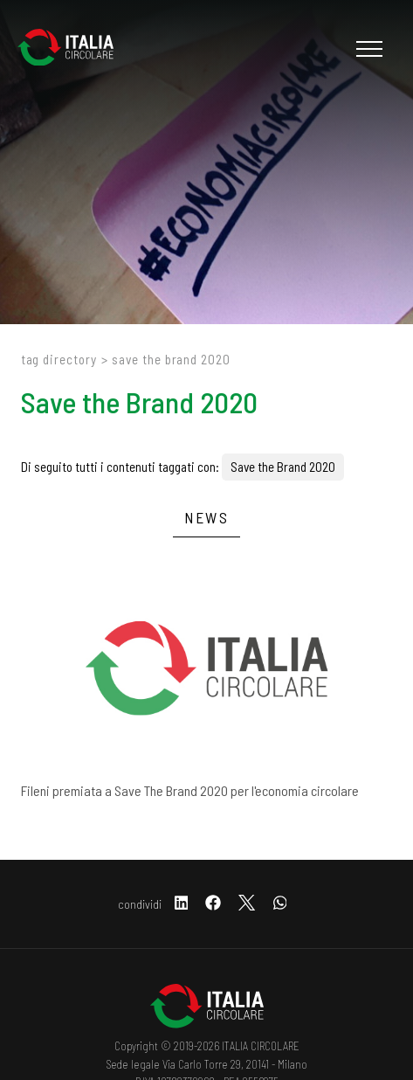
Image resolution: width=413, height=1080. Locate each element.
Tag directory (59, 359)
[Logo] (74, 49)
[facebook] (213, 904)
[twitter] (246, 904)
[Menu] (367, 49)
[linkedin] (182, 904)
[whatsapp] (280, 904)
